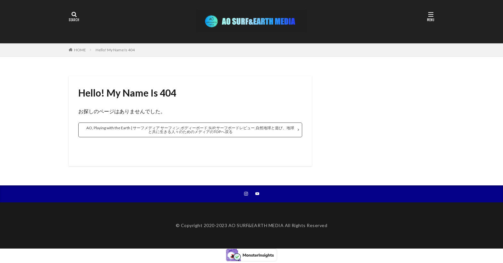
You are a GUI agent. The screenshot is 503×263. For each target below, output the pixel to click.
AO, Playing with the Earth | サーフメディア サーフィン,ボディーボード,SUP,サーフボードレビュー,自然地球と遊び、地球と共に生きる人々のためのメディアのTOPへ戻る (190, 129)
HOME (80, 49)
